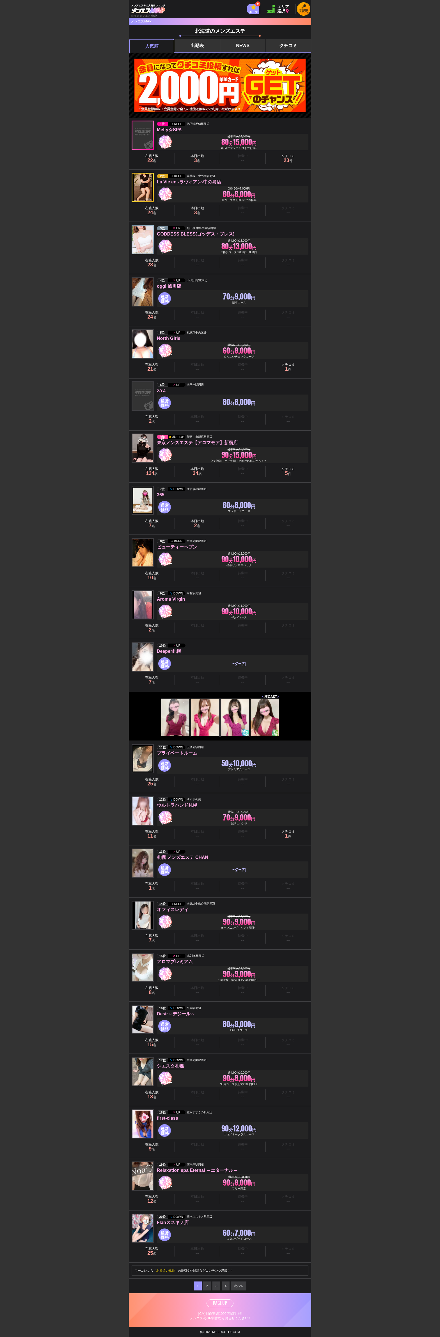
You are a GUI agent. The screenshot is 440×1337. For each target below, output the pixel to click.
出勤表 (197, 45)
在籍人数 (152, 158)
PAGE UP (220, 1303)
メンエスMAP (141, 21)
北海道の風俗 (165, 1270)
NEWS (242, 45)
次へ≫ (238, 1286)
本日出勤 (197, 158)
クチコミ (288, 45)
